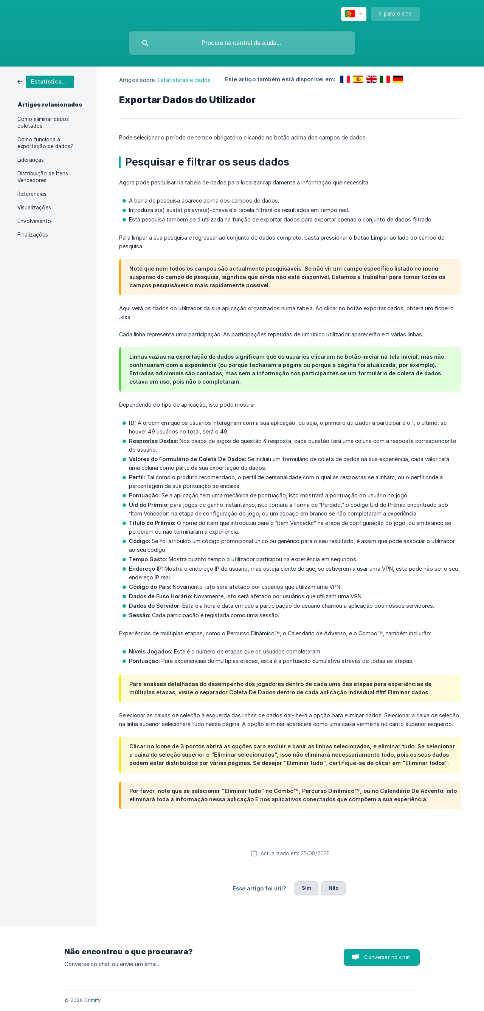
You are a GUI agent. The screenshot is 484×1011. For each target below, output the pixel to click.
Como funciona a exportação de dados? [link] (45, 142)
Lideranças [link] (30, 160)
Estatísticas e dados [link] (184, 80)
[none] (353, 14)
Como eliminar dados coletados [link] (43, 122)
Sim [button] (306, 888)
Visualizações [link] (34, 207)
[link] (45, 81)
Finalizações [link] (32, 235)
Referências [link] (32, 194)
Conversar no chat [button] (387, 957)
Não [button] (333, 888)
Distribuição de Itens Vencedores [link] (42, 176)
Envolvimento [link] (34, 221)
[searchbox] (242, 43)
